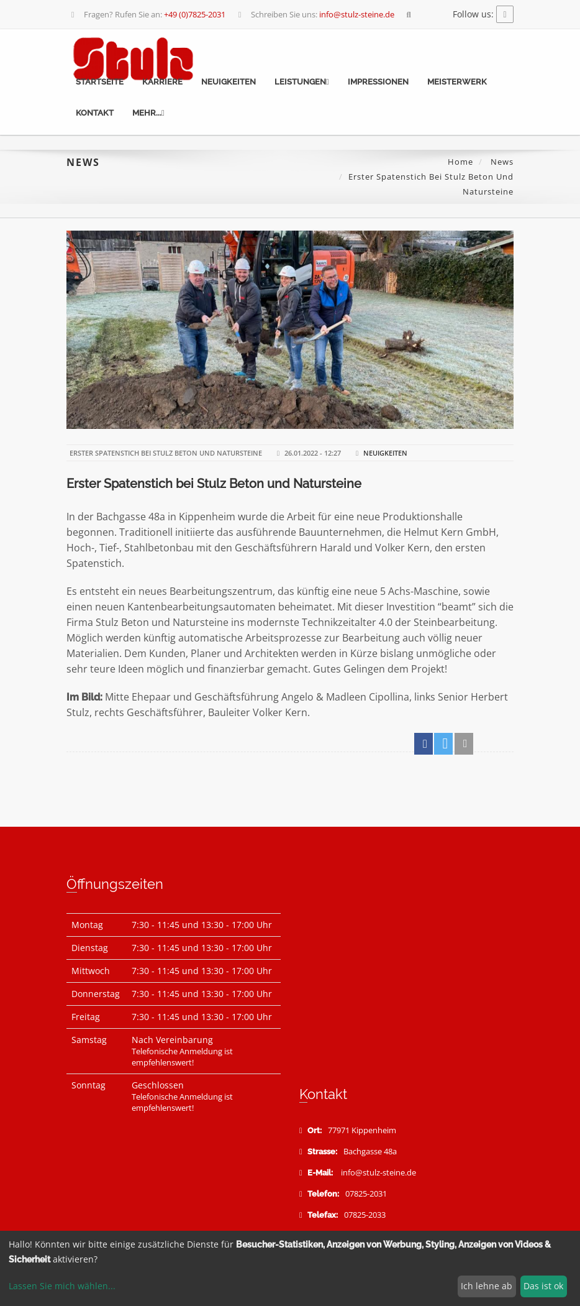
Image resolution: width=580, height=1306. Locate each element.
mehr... (148, 112)
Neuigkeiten (228, 81)
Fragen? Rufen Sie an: (146, 14)
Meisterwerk (457, 81)
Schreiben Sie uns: (314, 14)
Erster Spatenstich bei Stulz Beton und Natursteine (213, 483)
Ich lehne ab (486, 1286)
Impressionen (378, 81)
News (501, 161)
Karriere (162, 81)
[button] (423, 744)
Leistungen (301, 81)
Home (460, 161)
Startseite (100, 81)
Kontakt (95, 112)
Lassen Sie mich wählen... (62, 1286)
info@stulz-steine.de (378, 1172)
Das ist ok (543, 1286)
